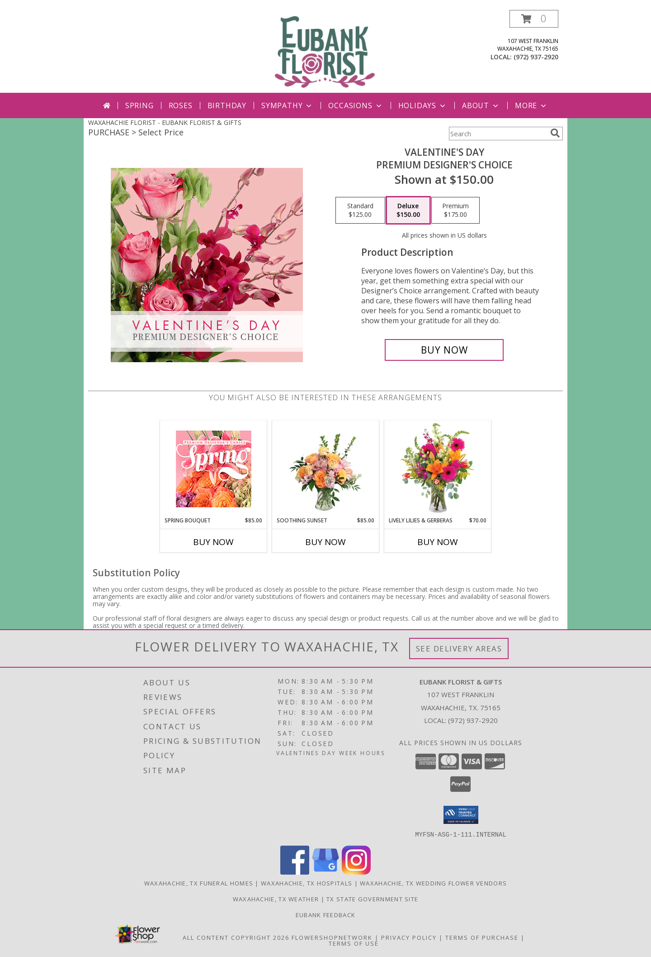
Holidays (422, 105)
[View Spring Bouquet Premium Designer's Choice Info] (213, 469)
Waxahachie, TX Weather (276, 899)
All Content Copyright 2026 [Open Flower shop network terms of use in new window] (236, 937)
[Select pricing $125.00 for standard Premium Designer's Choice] (360, 210)
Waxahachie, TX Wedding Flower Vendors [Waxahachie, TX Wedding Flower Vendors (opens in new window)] (433, 883)
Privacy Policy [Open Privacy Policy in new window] (409, 937)
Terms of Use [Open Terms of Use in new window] (354, 943)
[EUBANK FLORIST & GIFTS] (325, 51)
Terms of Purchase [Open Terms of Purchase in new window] (482, 937)
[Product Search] (497, 133)
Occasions (355, 105)
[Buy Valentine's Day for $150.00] (444, 350)
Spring (139, 105)
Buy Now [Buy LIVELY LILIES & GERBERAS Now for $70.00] (437, 542)
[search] (555, 133)
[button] (533, 19)
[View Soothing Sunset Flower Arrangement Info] (325, 468)
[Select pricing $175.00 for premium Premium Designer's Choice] (455, 210)
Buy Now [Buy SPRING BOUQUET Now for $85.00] (213, 542)
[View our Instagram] (356, 871)
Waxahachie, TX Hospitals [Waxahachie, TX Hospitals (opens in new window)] (306, 883)
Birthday (227, 105)
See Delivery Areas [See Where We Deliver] (459, 648)
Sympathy (287, 105)
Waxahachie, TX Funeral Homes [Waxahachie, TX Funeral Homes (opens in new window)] (198, 883)
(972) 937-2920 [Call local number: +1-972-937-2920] (536, 57)
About (481, 105)
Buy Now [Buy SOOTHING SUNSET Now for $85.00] (325, 542)
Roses (181, 105)
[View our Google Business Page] (325, 871)
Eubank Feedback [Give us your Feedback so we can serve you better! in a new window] (326, 914)
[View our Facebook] (294, 871)
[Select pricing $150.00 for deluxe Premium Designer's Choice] (408, 210)
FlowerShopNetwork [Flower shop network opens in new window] (332, 937)
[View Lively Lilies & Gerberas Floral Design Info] (438, 468)
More (531, 105)
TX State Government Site (372, 899)
